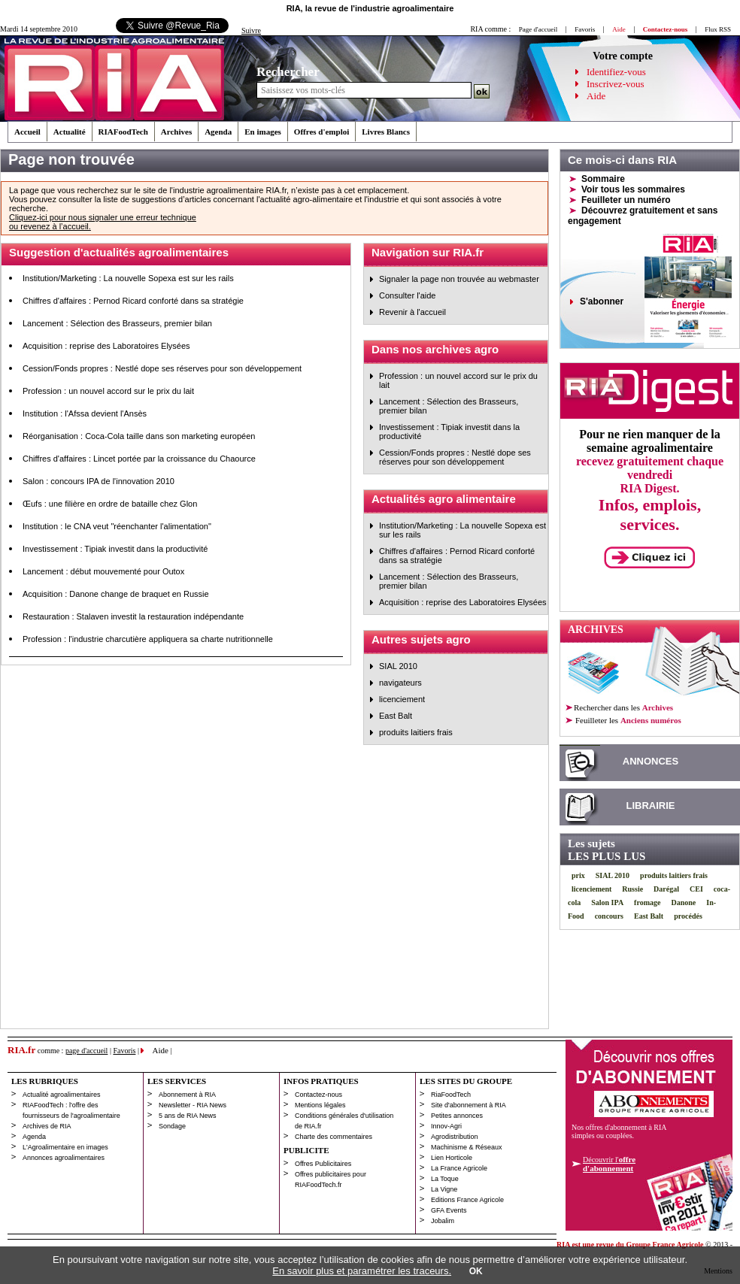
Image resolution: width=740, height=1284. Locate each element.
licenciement (402, 699)
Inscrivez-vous (615, 83)
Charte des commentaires (333, 1136)
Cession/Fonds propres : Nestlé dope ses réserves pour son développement (162, 368)
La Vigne (444, 1189)
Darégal (666, 889)
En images (262, 131)
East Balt (395, 715)
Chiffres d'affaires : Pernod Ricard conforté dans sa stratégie (133, 300)
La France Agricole (459, 1168)
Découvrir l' (609, 1164)
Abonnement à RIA (187, 1094)
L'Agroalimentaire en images (65, 1147)
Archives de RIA (47, 1126)
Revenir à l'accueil (412, 311)
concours (609, 916)
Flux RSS (718, 29)
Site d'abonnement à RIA (468, 1105)
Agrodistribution (454, 1136)
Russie (632, 889)
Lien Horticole (451, 1157)
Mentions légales (320, 1105)
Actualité (69, 131)
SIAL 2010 (398, 666)
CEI (696, 889)
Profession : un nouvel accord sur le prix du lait (108, 390)
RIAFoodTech (123, 131)
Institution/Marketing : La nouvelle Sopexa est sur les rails (128, 278)
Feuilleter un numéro (626, 200)
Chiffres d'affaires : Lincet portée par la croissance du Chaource (139, 458)
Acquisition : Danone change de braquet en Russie (116, 593)
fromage (647, 902)
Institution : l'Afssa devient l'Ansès (85, 413)
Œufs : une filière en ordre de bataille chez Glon (110, 503)
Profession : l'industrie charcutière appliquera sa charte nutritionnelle (148, 639)
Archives (176, 131)
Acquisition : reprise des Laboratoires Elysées (106, 345)
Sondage (172, 1126)
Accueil (27, 131)
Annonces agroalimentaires (64, 1157)
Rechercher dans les (623, 707)
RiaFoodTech (451, 1094)
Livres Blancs (386, 131)
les (627, 720)
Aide (596, 95)
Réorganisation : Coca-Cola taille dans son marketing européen (139, 436)
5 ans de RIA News (188, 1115)
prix (578, 875)
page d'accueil (86, 1050)
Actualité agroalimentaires (62, 1094)
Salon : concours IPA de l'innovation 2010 (98, 481)
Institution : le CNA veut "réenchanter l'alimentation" (117, 526)
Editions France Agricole (467, 1200)
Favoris (585, 29)
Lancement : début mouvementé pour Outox (103, 571)
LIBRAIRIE (650, 805)
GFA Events (449, 1210)
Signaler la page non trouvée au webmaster (459, 278)
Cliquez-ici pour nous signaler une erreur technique (102, 217)
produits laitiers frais (416, 732)
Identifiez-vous (616, 71)
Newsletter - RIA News (192, 1105)
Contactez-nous (318, 1094)
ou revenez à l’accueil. (50, 226)
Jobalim (442, 1221)
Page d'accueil (538, 29)
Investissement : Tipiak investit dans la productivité (115, 548)
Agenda (218, 131)
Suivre (251, 30)
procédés (688, 916)
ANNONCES (650, 761)
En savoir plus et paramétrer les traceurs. (361, 1270)
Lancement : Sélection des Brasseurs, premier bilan (117, 323)
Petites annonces (457, 1115)
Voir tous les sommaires (633, 189)
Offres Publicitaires (323, 1163)
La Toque (445, 1179)
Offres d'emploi (321, 131)
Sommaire (603, 179)
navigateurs (400, 682)
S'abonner (601, 301)
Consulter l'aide (407, 295)
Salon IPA (607, 902)
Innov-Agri (446, 1126)
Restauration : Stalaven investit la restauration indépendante (133, 616)
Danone (683, 902)
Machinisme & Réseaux (466, 1147)
